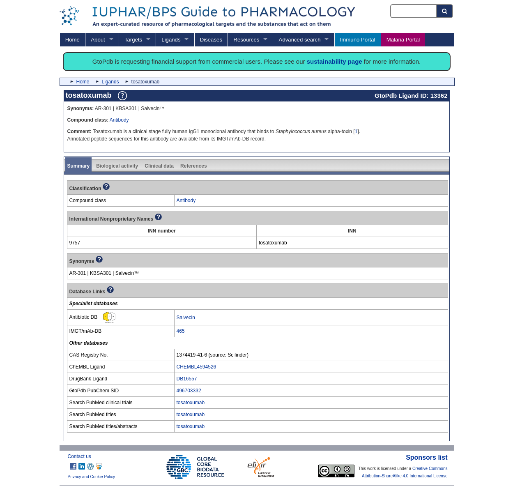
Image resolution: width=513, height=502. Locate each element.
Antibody (119, 120)
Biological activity (117, 166)
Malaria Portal (403, 40)
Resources (246, 40)
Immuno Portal (357, 40)
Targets (133, 40)
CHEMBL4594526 (196, 367)
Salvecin (186, 317)
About (98, 40)
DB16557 (187, 379)
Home (72, 40)
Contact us (79, 456)
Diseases (211, 40)
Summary (78, 166)
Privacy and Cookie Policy (91, 476)
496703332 (189, 391)
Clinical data (159, 166)
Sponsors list (426, 457)
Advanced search (300, 40)
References (193, 166)
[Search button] (445, 11)
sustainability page (334, 61)
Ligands (170, 40)
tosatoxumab (191, 402)
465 (181, 331)
